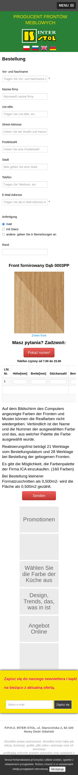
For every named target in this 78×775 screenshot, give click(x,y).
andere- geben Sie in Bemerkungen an (29, 234)
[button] (66, 5)
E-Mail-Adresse (12, 194)
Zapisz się (62, 704)
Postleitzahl (9, 142)
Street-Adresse (11, 124)
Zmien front (39, 335)
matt (7, 224)
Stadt (5, 159)
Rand (5, 244)
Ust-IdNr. (8, 106)
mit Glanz (10, 229)
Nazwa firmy (10, 89)
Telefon (6, 177)
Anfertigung (9, 216)
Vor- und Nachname (15, 71)
